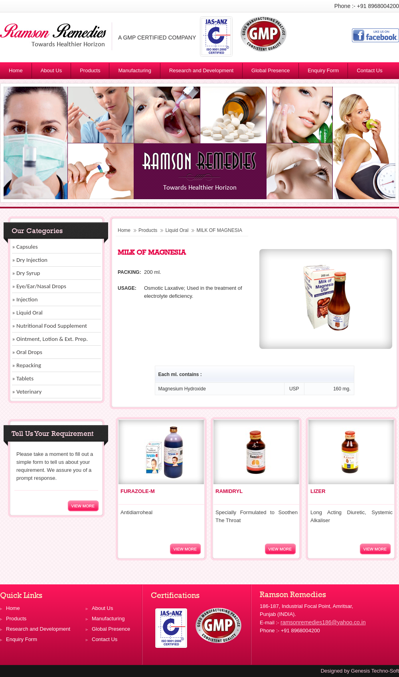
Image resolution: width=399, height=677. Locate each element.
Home (16, 70)
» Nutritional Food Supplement (49, 325)
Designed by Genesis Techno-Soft (360, 671)
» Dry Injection (29, 259)
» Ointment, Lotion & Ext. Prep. (50, 338)
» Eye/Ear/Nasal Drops (39, 286)
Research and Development (201, 70)
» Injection (25, 299)
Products (93, 71)
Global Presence (270, 70)
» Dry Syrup (26, 273)
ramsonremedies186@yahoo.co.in (322, 622)
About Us (51, 70)
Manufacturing (134, 70)
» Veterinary (26, 391)
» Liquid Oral (27, 312)
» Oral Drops (27, 352)
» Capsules (25, 246)
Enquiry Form (323, 70)
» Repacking (26, 365)
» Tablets (23, 378)
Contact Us (369, 70)
